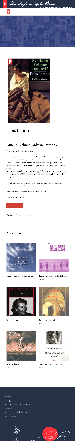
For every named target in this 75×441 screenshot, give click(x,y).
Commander (15, 206)
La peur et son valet (48, 320)
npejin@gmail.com (11, 416)
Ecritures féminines (24, 215)
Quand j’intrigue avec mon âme (20, 276)
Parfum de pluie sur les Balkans (53, 276)
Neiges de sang (13, 320)
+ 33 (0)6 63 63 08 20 (12, 408)
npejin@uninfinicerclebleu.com (16, 412)
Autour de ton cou (14, 364)
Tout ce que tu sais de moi (50, 364)
